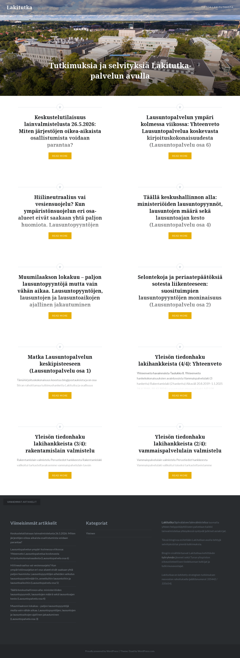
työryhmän (168, 557)
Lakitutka (19, 7)
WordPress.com (146, 651)
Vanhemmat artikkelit (22, 501)
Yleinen (90, 533)
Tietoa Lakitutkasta (217, 7)
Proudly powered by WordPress (101, 651)
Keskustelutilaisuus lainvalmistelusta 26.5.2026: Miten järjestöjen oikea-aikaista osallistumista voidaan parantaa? (42, 538)
